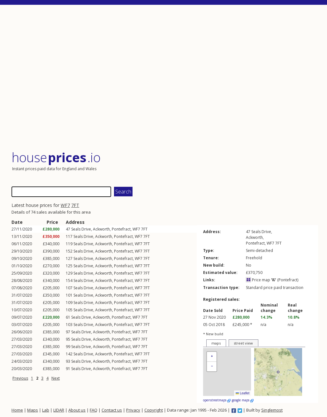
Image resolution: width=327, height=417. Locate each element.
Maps (32, 410)
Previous (20, 378)
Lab (45, 410)
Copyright (153, 410)
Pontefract (121, 229)
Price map (258, 280)
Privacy (133, 410)
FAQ (93, 410)
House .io (56, 157)
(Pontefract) (284, 280)
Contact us (112, 410)
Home (17, 410)
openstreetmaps (217, 400)
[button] (212, 357)
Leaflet (242, 393)
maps (216, 343)
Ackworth (101, 229)
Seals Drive (81, 229)
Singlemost (272, 410)
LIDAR (58, 410)
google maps (243, 400)
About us (77, 410)
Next (55, 378)
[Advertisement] (164, 78)
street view (243, 343)
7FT (75, 205)
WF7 (65, 205)
